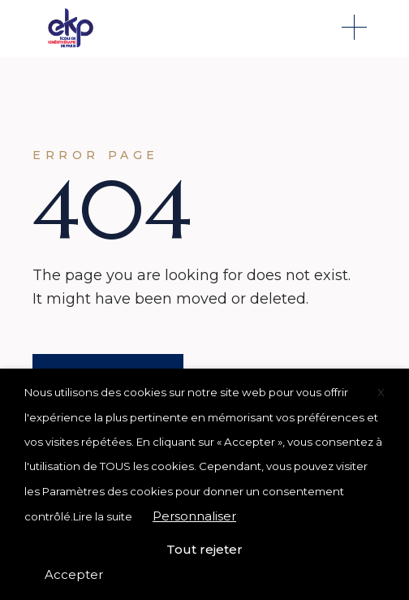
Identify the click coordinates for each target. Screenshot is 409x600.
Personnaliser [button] (194, 516)
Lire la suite (102, 516)
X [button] (381, 392)
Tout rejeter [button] (204, 549)
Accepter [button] (74, 574)
